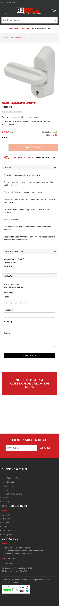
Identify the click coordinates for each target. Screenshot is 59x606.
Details (7, 167)
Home (6, 37)
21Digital (14, 582)
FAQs (4, 527)
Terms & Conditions (10, 531)
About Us (6, 515)
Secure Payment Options (12, 494)
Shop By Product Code (11, 478)
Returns (5, 498)
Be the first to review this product (12, 112)
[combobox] (26, 20)
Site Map (5, 502)
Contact (5, 523)
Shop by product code (8, 2)
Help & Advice (7, 519)
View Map (8, 563)
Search (55, 20)
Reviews (8, 276)
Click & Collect (8, 482)
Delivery (5, 490)
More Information (13, 252)
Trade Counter (8, 486)
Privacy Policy (7, 535)
